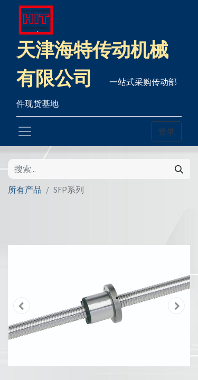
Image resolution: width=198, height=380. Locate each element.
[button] (21, 305)
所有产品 (25, 189)
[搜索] (179, 169)
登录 (166, 131)
